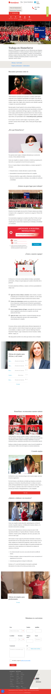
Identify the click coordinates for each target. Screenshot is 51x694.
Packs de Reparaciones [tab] (15, 7)
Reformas (21, 681)
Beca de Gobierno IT (11, 361)
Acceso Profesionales (37, 674)
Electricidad (11, 674)
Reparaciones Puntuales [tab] (15, 10)
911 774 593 (37, 8)
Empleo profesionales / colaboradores (21, 65)
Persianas (17, 681)
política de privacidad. (25, 660)
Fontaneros (17, 676)
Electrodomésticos (12, 676)
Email (36, 635)
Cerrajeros (21, 676)
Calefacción (17, 674)
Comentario (12, 645)
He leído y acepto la (21, 660)
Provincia (20, 635)
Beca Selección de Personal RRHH (11, 380)
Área (11, 627)
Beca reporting (11, 365)
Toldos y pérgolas (22, 674)
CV (27, 645)
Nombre (28, 627)
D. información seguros (12, 686)
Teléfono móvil (28, 636)
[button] (2, 691)
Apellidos (37, 627)
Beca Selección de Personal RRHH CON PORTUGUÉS (11, 370)
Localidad (12, 635)
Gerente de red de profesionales (11, 375)
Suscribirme (36, 244)
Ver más (18, 384)
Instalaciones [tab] (15, 13)
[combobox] (17, 630)
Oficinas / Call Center (17, 62)
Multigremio (11, 681)
